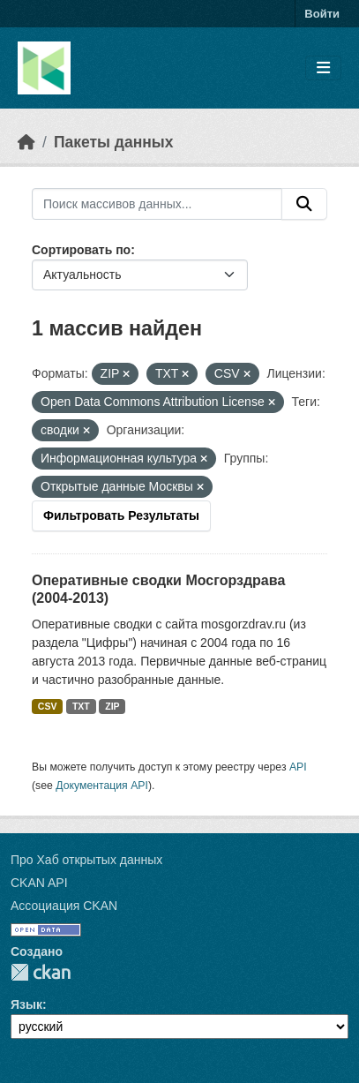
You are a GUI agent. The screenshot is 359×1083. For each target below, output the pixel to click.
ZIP (112, 706)
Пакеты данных (114, 142)
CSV (47, 706)
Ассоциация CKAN (64, 906)
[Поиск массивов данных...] (157, 204)
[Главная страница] (26, 142)
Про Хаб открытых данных (86, 860)
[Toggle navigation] (323, 68)
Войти (322, 13)
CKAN (41, 972)
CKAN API (39, 883)
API (298, 767)
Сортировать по (81, 250)
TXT (81, 706)
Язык (26, 1004)
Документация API (102, 785)
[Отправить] (304, 204)
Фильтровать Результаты (121, 515)
